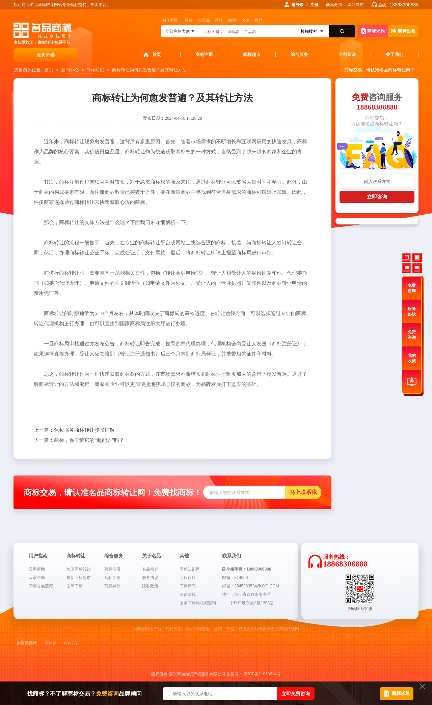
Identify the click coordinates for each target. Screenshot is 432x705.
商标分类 (334, 4)
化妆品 (204, 20)
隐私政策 (150, 586)
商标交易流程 (41, 586)
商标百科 (188, 577)
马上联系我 (303, 492)
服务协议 (150, 577)
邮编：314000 (235, 577)
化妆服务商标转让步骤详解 (74, 430)
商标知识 (95, 69)
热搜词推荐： (29, 643)
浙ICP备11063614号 (262, 674)
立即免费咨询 (295, 693)
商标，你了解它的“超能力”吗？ (79, 440)
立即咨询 (377, 197)
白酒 (232, 20)
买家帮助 (37, 577)
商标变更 (112, 577)
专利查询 (347, 54)
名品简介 (150, 569)
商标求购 (373, 31)
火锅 (245, 20)
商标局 (51, 643)
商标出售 (403, 31)
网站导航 (356, 4)
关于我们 (394, 54)
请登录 (298, 4)
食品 (258, 20)
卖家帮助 (37, 569)
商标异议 (112, 586)
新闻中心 (70, 69)
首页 (156, 54)
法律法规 (188, 594)
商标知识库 (190, 569)
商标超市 (252, 54)
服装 (189, 20)
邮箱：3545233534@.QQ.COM (250, 586)
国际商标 (74, 586)
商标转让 (71, 643)
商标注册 (204, 54)
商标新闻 (188, 586)
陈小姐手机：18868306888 (246, 569)
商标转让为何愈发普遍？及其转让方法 (149, 69)
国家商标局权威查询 (198, 603)
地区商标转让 (78, 569)
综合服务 (299, 54)
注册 (314, 4)
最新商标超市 (78, 577)
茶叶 (219, 20)
